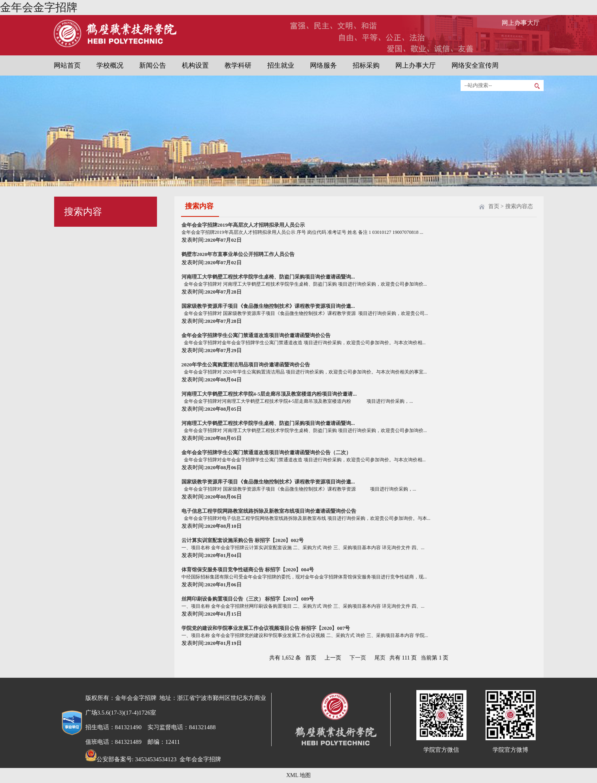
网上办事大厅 (521, 22)
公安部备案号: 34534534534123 (131, 759)
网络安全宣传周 (475, 65)
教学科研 (238, 65)
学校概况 (109, 65)
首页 (493, 206)
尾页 (379, 658)
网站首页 (67, 65)
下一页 (358, 658)
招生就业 (280, 65)
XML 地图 (298, 775)
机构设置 (195, 65)
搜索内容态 (519, 206)
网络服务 (323, 65)
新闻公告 (152, 65)
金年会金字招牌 (38, 7)
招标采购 (366, 65)
